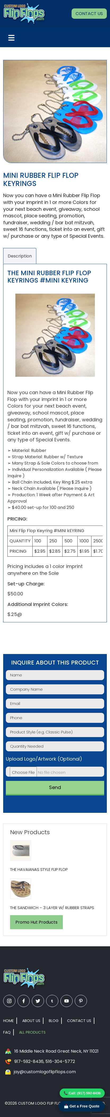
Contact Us (89, 14)
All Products (32, 1032)
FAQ (7, 1032)
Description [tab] (20, 256)
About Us (31, 1020)
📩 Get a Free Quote (81, 1106)
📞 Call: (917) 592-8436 (82, 1093)
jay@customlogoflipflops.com (45, 1072)
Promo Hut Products (36, 922)
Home (8, 1020)
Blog (54, 1020)
